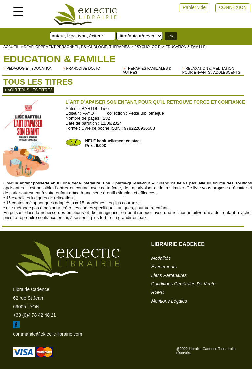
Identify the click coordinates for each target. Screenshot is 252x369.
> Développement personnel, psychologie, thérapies (75, 47)
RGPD (157, 292)
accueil (11, 47)
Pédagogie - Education (29, 68)
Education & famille (59, 58)
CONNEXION (233, 7)
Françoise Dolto (83, 68)
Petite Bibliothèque (146, 113)
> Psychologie (146, 47)
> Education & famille (184, 47)
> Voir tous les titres (28, 90)
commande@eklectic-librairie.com (47, 334)
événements (164, 266)
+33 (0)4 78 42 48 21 (34, 315)
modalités (161, 258)
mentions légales (169, 301)
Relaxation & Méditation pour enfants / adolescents (211, 70)
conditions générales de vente (183, 283)
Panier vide (194, 7)
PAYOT (89, 113)
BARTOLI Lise (95, 108)
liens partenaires (169, 275)
